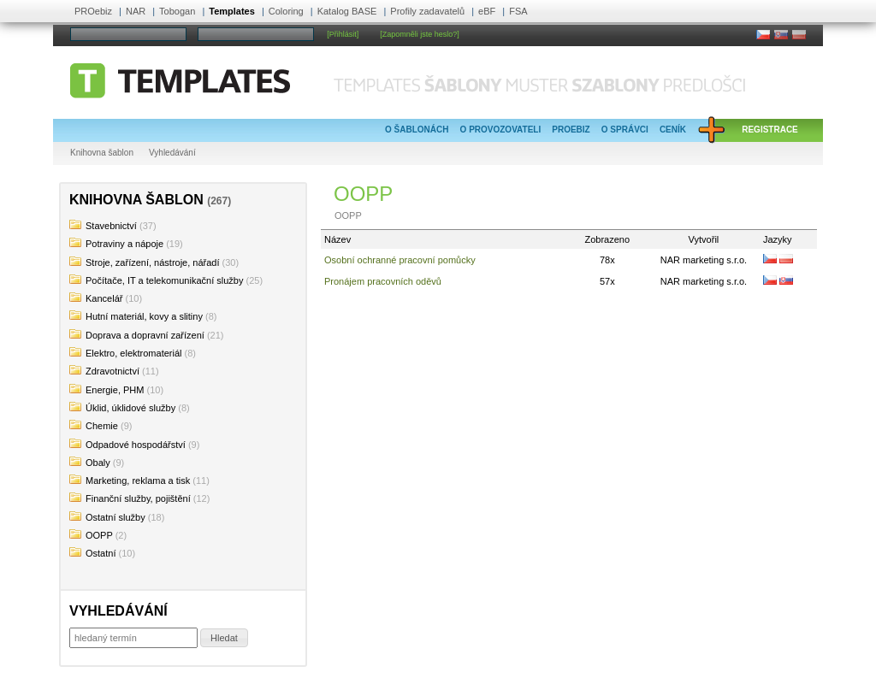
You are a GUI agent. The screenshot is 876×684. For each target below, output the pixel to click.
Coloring (286, 11)
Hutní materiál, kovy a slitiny (144, 316)
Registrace (770, 129)
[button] (224, 638)
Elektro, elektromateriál (134, 353)
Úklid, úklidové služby (130, 408)
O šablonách (416, 129)
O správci (624, 129)
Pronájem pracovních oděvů (382, 281)
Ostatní (100, 553)
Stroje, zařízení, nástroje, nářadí (153, 262)
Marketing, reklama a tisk (138, 480)
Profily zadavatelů (427, 11)
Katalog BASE (347, 11)
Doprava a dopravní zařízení (145, 335)
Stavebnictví (111, 226)
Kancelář (104, 298)
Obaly (98, 462)
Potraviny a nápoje (124, 244)
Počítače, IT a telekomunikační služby (164, 280)
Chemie (102, 426)
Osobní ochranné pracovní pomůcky (400, 260)
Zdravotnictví (112, 371)
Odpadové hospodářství (136, 444)
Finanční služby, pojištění (138, 498)
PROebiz (93, 11)
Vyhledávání (172, 152)
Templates (232, 11)
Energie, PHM (115, 390)
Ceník (673, 129)
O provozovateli (501, 129)
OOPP (99, 535)
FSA (518, 11)
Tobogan (177, 11)
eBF (486, 11)
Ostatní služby (115, 517)
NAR (135, 11)
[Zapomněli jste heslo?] (419, 34)
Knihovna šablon (101, 152)
